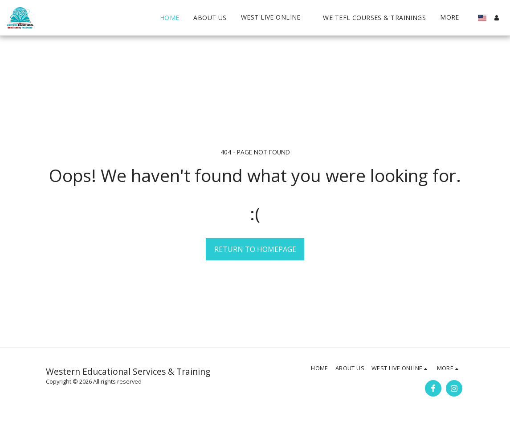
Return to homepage (255, 249)
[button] (170, 17)
